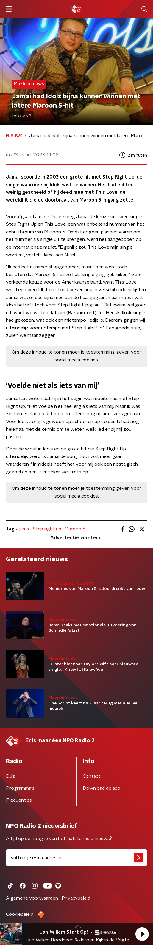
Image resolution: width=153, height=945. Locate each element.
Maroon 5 (74, 528)
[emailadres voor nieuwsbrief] (76, 857)
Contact (91, 776)
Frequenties (19, 800)
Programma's (20, 788)
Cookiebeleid (19, 914)
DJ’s (10, 776)
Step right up (47, 528)
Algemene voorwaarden (32, 898)
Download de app (101, 788)
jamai (24, 528)
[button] (142, 934)
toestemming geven (108, 352)
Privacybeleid (76, 898)
